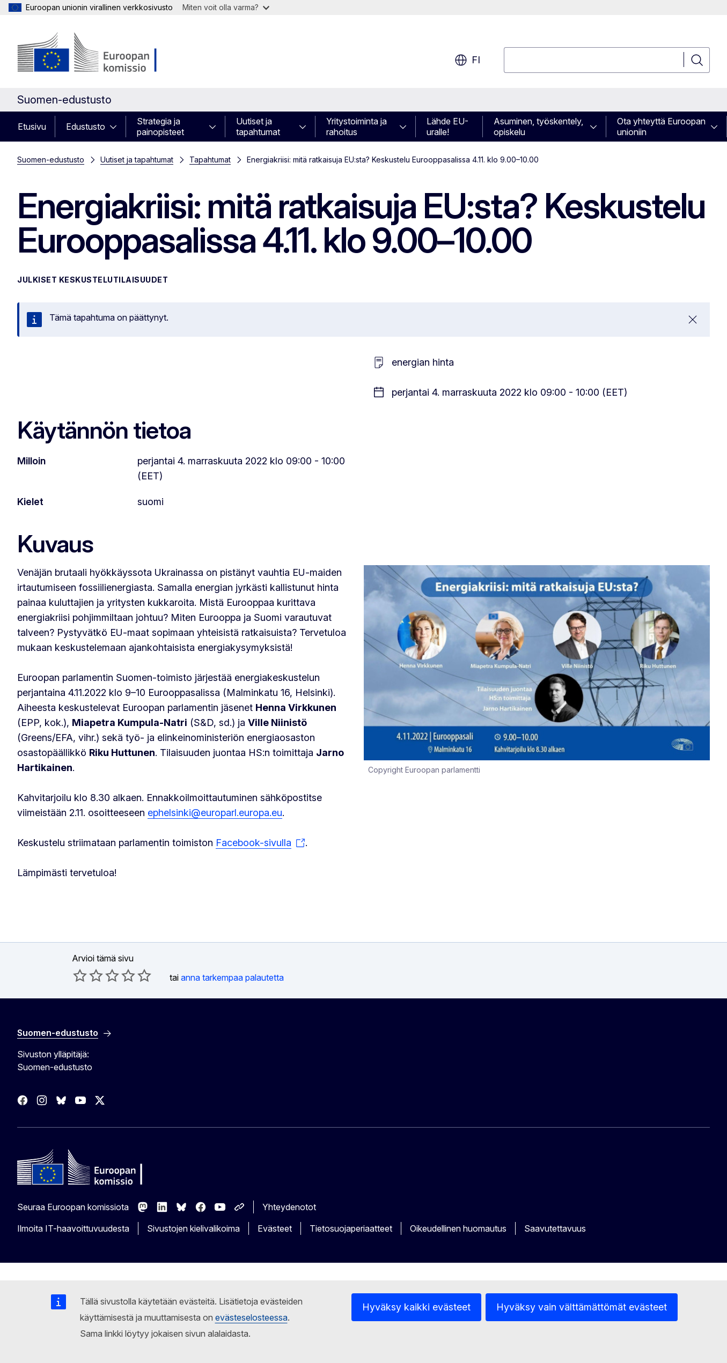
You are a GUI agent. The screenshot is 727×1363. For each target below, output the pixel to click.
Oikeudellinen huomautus (458, 1228)
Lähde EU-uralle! (447, 126)
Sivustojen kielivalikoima (193, 1228)
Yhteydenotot (289, 1207)
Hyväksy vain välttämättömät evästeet (581, 1307)
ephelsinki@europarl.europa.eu (215, 812)
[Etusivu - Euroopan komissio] (103, 53)
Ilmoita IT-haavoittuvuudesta (73, 1228)
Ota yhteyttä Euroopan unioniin (661, 126)
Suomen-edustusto (50, 159)
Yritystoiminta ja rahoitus (356, 126)
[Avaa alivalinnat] (116, 127)
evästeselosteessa (251, 1317)
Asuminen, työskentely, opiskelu (538, 126)
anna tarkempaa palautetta (232, 977)
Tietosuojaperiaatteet (351, 1228)
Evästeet (275, 1228)
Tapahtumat (210, 159)
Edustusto (85, 126)
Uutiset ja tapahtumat (258, 126)
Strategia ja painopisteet (160, 126)
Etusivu (32, 126)
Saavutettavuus (555, 1228)
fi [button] (467, 60)
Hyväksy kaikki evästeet (416, 1307)
